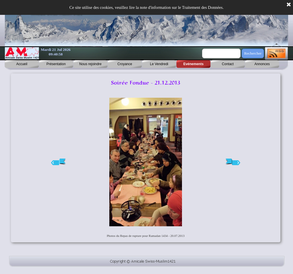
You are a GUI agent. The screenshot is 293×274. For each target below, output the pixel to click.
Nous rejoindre (90, 64)
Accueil (21, 64)
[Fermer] (289, 4)
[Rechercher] (221, 53)
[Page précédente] (58, 162)
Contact (227, 64)
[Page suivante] (232, 162)
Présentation (56, 64)
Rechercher (253, 53)
